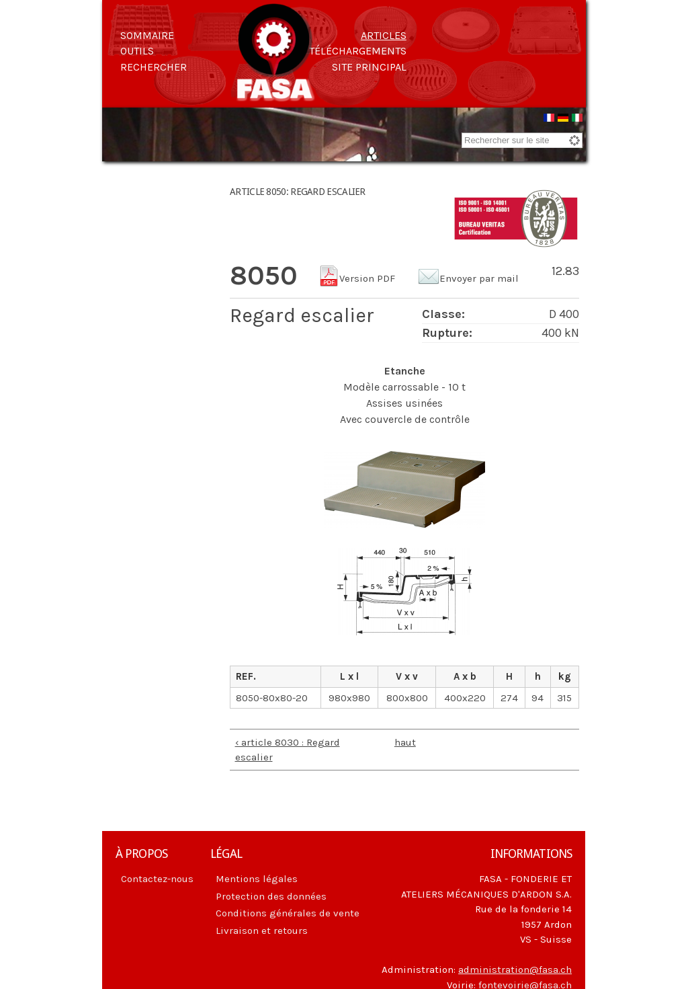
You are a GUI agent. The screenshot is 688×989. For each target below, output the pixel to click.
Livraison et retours (262, 930)
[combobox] (522, 140)
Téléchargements (357, 50)
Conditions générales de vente (287, 913)
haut (401, 742)
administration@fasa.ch (515, 969)
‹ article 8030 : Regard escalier (287, 750)
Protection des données (271, 896)
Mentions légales (257, 879)
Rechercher (153, 67)
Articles (383, 35)
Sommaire (147, 35)
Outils (137, 50)
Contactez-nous (157, 879)
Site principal (369, 67)
